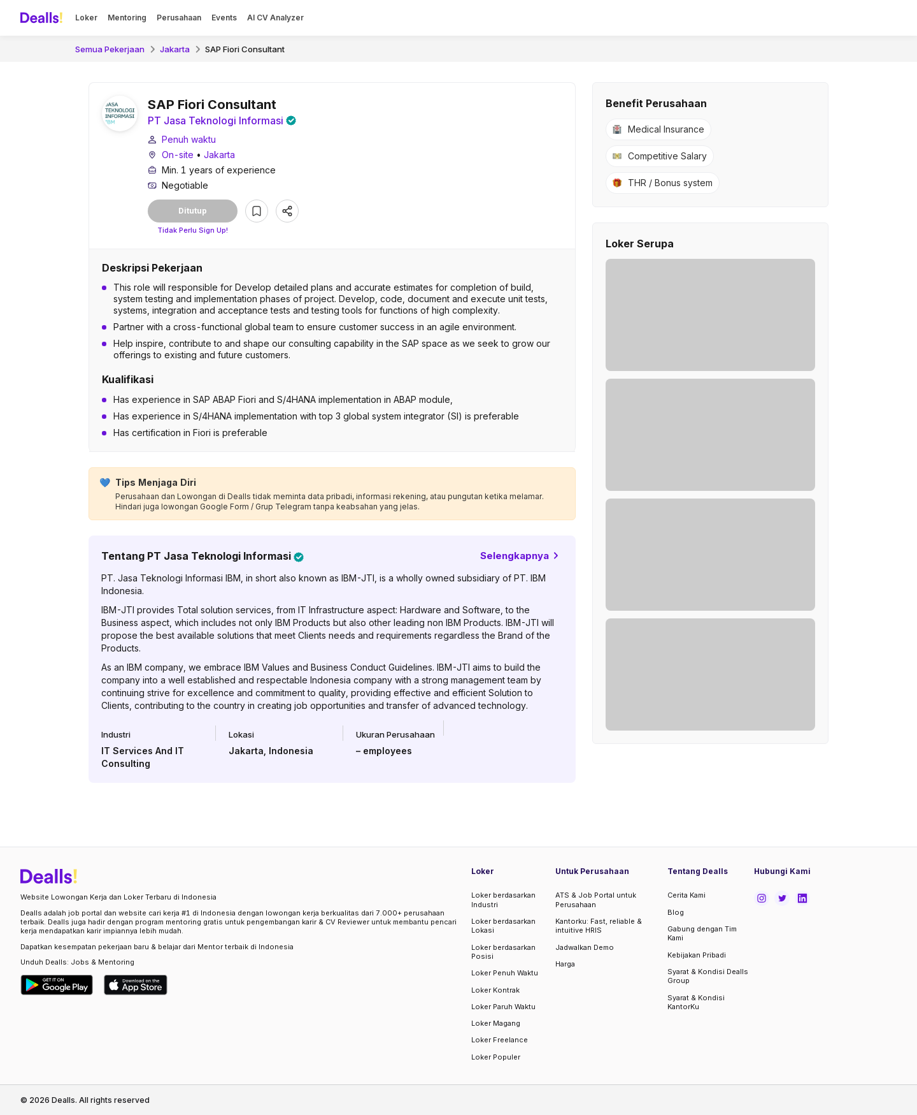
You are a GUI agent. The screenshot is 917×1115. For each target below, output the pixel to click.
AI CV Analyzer (275, 17)
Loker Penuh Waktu (504, 972)
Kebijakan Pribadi (696, 955)
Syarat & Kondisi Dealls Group (707, 976)
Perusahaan (179, 17)
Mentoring (127, 17)
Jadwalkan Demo (584, 947)
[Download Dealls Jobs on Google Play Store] (57, 985)
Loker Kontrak (495, 990)
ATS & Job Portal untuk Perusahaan (595, 900)
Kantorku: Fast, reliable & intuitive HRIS (598, 926)
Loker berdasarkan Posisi (503, 952)
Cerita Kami (686, 895)
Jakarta (175, 49)
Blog (675, 912)
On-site (178, 155)
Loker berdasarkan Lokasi (503, 926)
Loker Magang (495, 1023)
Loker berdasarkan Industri (503, 900)
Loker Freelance (499, 1039)
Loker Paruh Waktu (503, 1006)
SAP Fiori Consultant (245, 49)
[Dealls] (43, 18)
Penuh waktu (189, 140)
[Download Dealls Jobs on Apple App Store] (135, 985)
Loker (86, 17)
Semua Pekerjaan (110, 49)
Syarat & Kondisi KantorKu (696, 1002)
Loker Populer (495, 1057)
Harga (565, 963)
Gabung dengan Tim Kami (702, 933)
